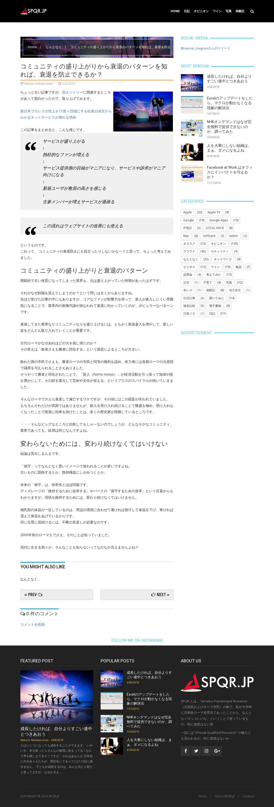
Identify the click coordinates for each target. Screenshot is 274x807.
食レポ (187, 290)
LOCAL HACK (215, 228)
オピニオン (201, 11)
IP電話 (187, 228)
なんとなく (54, 47)
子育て (207, 282)
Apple (187, 212)
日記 (187, 11)
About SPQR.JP (225, 796)
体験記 (239, 11)
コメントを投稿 (32, 624)
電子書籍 (215, 306)
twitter (233, 236)
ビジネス (189, 267)
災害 (186, 282)
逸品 (238, 267)
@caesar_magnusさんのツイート (206, 48)
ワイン (217, 11)
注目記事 (189, 298)
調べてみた (216, 298)
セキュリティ (220, 251)
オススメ (189, 243)
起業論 (187, 274)
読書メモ (189, 313)
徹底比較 (189, 306)
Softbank (209, 236)
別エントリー (72, 92)
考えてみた (213, 274)
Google (188, 220)
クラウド (189, 251)
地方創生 (235, 290)
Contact (248, 796)
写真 (229, 11)
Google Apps (218, 220)
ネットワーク (223, 259)
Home (175, 11)
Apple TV (213, 212)
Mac (186, 236)
